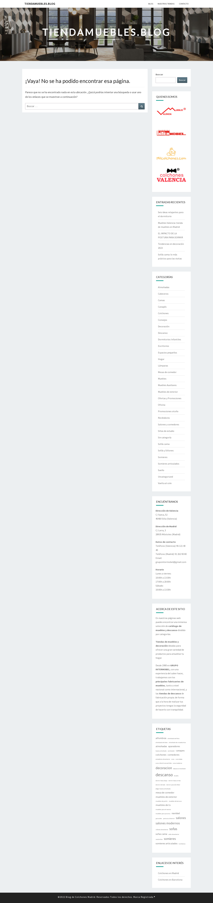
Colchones (163, 313)
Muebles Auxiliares (167, 385)
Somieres (162, 457)
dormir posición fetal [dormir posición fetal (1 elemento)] (173, 785)
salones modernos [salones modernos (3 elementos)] (168, 823)
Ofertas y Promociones (169, 398)
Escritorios (163, 345)
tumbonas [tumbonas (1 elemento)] (182, 844)
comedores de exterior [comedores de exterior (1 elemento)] (163, 759)
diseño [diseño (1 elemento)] (176, 776)
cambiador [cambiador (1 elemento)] (171, 751)
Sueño (161, 470)
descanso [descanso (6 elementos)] (164, 774)
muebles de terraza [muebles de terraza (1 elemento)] (175, 801)
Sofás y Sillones (166, 450)
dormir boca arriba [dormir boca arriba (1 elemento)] (174, 781)
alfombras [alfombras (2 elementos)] (161, 738)
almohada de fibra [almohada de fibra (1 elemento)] (173, 738)
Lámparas (163, 365)
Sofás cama (164, 443)
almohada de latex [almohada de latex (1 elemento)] (162, 742)
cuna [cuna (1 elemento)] (172, 759)
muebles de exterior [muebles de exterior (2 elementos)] (166, 796)
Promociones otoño (168, 411)
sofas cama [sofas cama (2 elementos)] (161, 834)
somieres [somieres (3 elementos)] (170, 839)
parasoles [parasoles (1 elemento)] (159, 818)
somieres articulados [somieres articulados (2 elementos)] (167, 843)
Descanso (163, 332)
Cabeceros (163, 293)
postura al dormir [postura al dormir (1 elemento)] (169, 818)
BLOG (150, 3)
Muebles (162, 378)
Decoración (163, 326)
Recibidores (164, 417)
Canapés (162, 306)
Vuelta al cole (165, 483)
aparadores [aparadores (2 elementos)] (174, 746)
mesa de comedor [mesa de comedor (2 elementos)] (165, 792)
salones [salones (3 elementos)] (181, 818)
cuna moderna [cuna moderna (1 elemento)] (177, 763)
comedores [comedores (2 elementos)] (173, 754)
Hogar (161, 359)
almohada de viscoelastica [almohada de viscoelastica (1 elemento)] (177, 742)
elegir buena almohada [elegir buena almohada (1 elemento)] (163, 789)
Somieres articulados (168, 463)
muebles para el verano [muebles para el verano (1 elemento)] (163, 809)
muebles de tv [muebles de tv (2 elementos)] (163, 805)
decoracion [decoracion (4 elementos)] (164, 768)
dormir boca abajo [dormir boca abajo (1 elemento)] (161, 781)
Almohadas (163, 287)
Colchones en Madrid (168, 873)
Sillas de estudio (166, 430)
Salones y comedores (168, 424)
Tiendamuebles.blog (39, 3)
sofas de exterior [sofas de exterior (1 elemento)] (173, 834)
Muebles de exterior (168, 391)
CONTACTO (184, 3)
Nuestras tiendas (166, 3)
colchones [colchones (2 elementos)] (161, 754)
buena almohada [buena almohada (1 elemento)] (161, 751)
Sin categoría (164, 437)
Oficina (161, 404)
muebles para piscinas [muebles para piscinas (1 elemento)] (163, 814)
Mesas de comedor (167, 372)
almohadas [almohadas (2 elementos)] (161, 746)
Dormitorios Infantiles (169, 339)
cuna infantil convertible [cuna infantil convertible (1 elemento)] (164, 763)
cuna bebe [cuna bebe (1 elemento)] (179, 759)
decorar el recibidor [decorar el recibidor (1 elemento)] (179, 769)
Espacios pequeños (167, 352)
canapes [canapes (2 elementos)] (180, 750)
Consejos (162, 319)
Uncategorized (165, 476)
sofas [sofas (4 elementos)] (173, 829)
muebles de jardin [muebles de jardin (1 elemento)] (162, 801)
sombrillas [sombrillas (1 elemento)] (159, 839)
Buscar (159, 74)
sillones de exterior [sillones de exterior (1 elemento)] (162, 830)
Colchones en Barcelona (170, 879)
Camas (161, 300)
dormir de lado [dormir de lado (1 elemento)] (160, 785)
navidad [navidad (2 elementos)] (176, 813)
